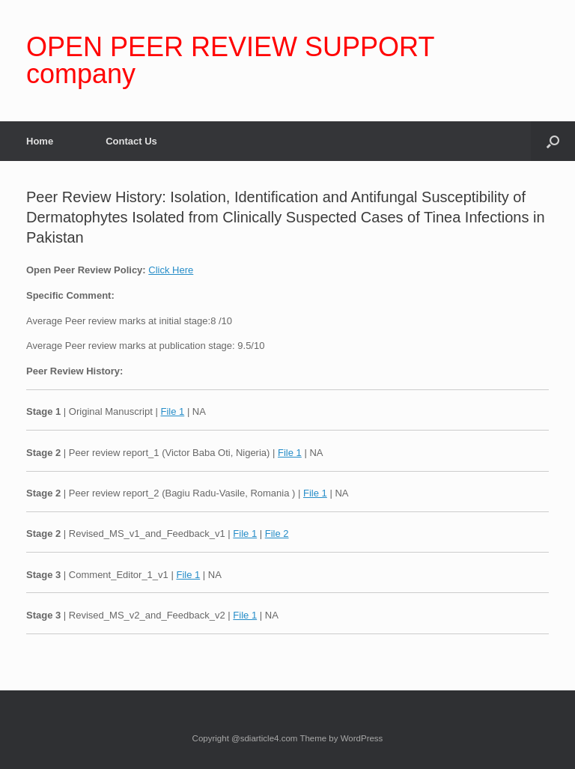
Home (39, 141)
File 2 (277, 533)
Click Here (170, 270)
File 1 (172, 411)
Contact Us (131, 141)
